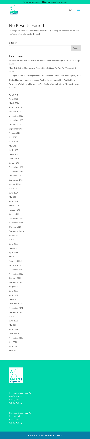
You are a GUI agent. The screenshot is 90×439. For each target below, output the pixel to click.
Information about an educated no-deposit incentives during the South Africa (42, 60)
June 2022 (13, 291)
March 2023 (14, 256)
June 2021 (13, 321)
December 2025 (16, 116)
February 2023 (15, 261)
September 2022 (16, 282)
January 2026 (15, 111)
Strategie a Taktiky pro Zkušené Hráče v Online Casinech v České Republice (42, 84)
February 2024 (15, 210)
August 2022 (14, 286)
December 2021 (16, 308)
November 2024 (16, 171)
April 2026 (13, 99)
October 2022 (15, 278)
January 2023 (15, 265)
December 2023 (16, 218)
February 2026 (15, 107)
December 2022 (16, 269)
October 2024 (15, 175)
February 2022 (15, 303)
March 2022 (14, 299)
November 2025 (16, 120)
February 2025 (15, 158)
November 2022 (16, 274)
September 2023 (16, 231)
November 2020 (16, 338)
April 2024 (13, 201)
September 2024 (16, 180)
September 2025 (16, 129)
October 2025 (15, 124)
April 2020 (13, 346)
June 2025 (13, 141)
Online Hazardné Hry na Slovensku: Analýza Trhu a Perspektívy (36, 80)
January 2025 (15, 163)
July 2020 (13, 342)
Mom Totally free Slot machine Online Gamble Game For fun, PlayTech (39, 68)
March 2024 (14, 205)
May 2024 (13, 197)
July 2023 (13, 239)
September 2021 (16, 312)
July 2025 (13, 137)
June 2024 (13, 193)
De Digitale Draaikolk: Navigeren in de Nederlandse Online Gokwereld (39, 75)
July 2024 (13, 188)
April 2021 (13, 329)
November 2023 (16, 222)
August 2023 (14, 235)
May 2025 (13, 146)
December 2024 (16, 167)
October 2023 (15, 227)
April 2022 (13, 295)
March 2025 (14, 154)
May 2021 (13, 325)
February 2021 (15, 333)
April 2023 (13, 252)
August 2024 (14, 184)
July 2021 (13, 316)
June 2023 (13, 244)
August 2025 (14, 133)
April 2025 (13, 150)
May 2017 (13, 350)
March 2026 (14, 103)
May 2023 (13, 248)
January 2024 (15, 214)
